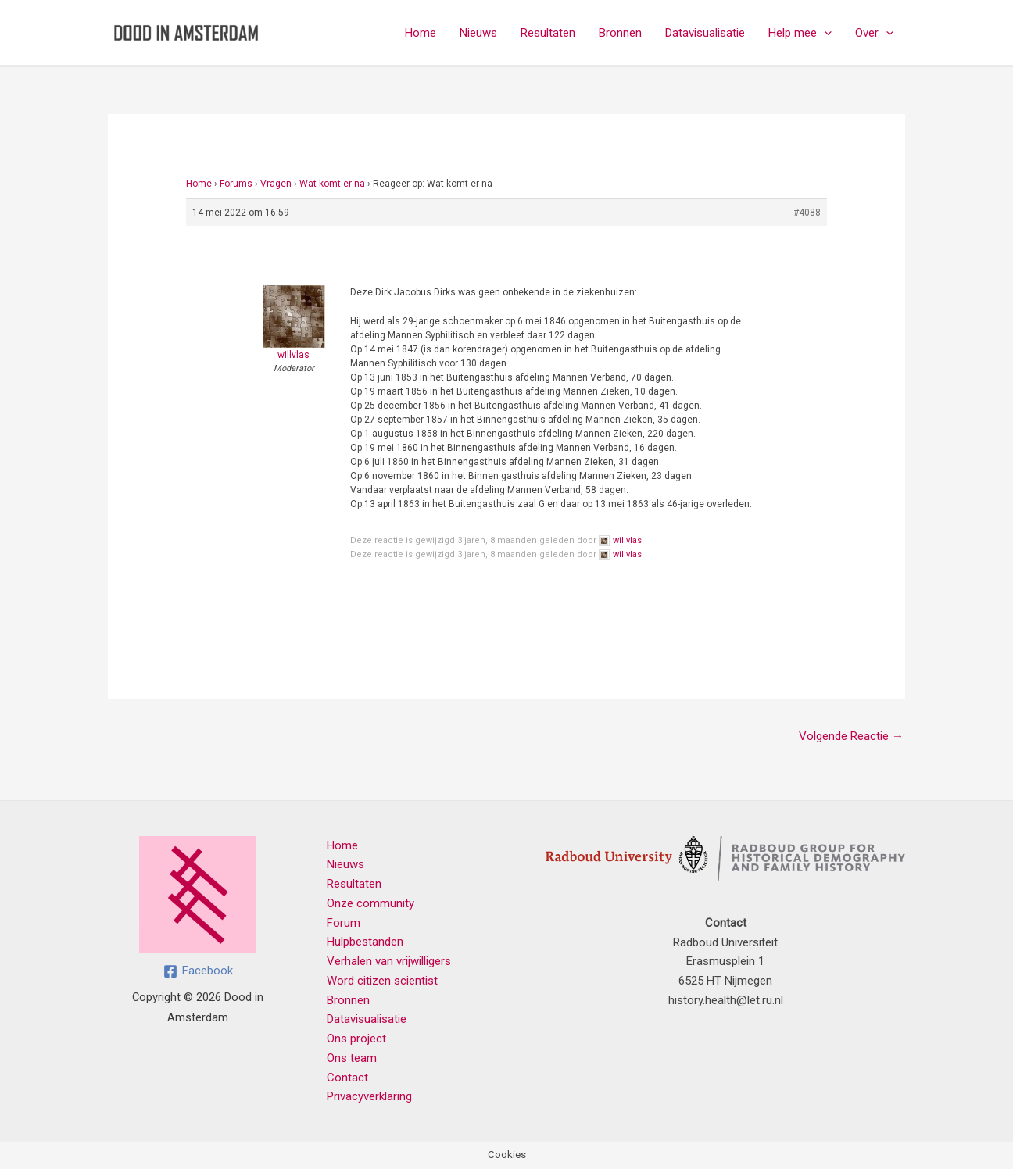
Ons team (352, 1058)
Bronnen (620, 33)
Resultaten (548, 33)
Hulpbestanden (365, 942)
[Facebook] (198, 971)
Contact (347, 1078)
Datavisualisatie (705, 33)
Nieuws (478, 33)
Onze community (370, 903)
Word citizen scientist (382, 981)
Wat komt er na (332, 183)
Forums (236, 183)
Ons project (356, 1038)
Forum (343, 923)
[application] (824, 32)
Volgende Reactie (851, 736)
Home (420, 33)
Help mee (800, 32)
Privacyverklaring (369, 1096)
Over (874, 32)
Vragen (276, 183)
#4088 (807, 212)
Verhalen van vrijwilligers (389, 961)
